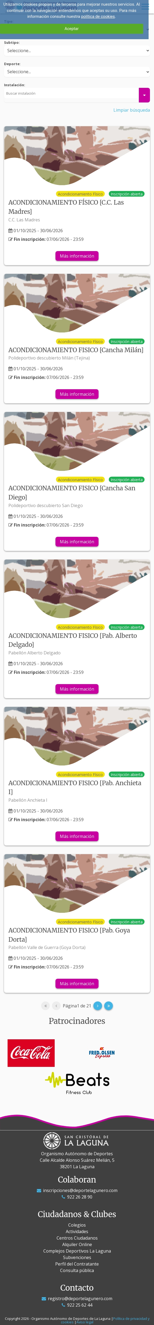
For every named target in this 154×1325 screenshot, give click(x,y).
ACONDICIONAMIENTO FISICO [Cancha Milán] (75, 350)
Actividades (77, 1231)
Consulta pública (77, 1270)
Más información (77, 256)
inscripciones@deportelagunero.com (77, 1190)
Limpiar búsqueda (131, 110)
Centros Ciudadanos (77, 1238)
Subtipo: (12, 42)
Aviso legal (84, 1322)
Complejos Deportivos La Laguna (77, 1251)
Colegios (77, 1225)
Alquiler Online (77, 1244)
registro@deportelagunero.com (77, 1298)
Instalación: (14, 84)
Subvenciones (77, 1257)
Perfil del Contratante (77, 1264)
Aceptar (71, 28)
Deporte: (12, 63)
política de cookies (98, 16)
